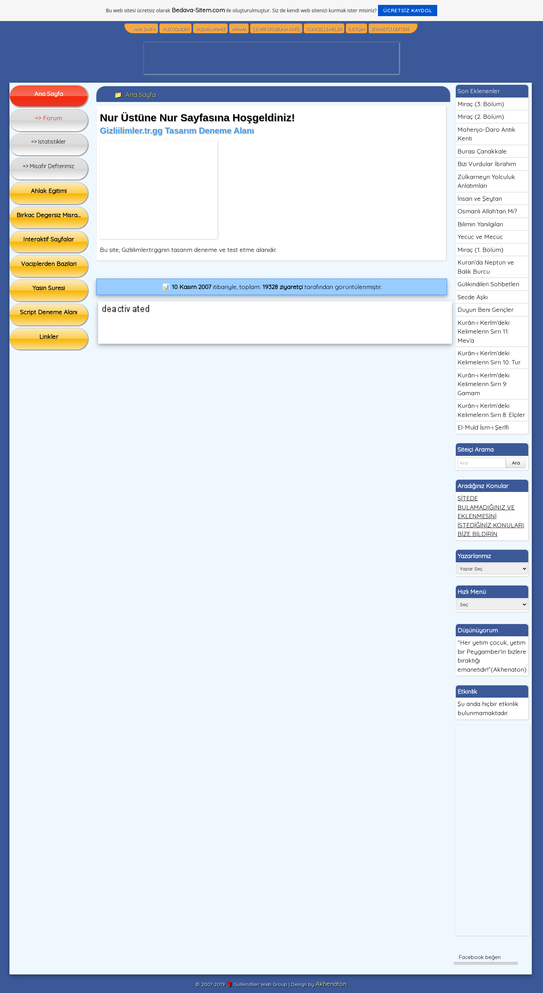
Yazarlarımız (210, 29)
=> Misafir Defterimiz (48, 166)
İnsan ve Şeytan (480, 198)
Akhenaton (331, 983)
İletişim (356, 29)
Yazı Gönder (175, 29)
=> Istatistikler (48, 141)
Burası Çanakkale (482, 151)
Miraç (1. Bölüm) (480, 249)
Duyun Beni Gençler (486, 309)
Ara (516, 463)
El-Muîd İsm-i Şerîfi (483, 427)
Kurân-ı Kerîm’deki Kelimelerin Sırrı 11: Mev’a (483, 331)
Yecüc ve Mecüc (480, 236)
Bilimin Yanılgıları (480, 224)
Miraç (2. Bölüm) (481, 116)
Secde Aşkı (473, 297)
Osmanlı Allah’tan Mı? (487, 211)
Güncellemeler (324, 29)
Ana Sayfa (144, 29)
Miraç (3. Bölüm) (481, 104)
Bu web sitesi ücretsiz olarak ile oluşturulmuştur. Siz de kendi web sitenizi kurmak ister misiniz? (271, 10)
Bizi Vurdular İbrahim (487, 163)
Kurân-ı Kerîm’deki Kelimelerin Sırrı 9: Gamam (483, 384)
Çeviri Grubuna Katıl (276, 29)
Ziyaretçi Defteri (390, 29)
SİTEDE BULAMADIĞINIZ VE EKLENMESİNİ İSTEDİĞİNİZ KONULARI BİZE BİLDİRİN (491, 515)
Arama (239, 29)
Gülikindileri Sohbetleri (488, 284)
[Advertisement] (271, 58)
